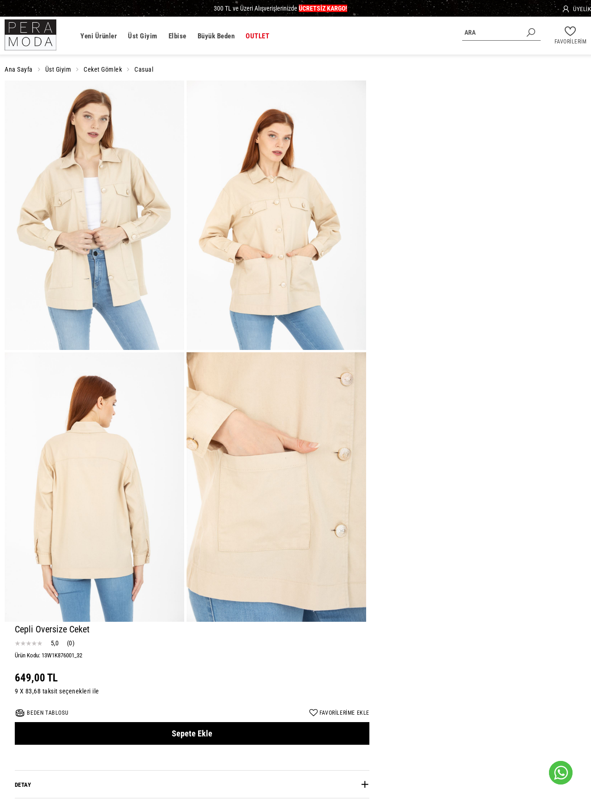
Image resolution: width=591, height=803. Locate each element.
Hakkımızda (94, 733)
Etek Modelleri (356, 757)
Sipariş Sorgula (492, 733)
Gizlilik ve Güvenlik (271, 733)
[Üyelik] (576, 9)
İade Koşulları (362, 733)
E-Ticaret (531, 785)
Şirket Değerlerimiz (140, 733)
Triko (264, 757)
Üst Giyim (142, 36)
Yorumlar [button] (397, 296)
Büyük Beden (216, 36)
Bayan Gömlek (295, 757)
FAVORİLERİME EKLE (561, 169)
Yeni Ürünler (98, 36)
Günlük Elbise (234, 757)
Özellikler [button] (398, 268)
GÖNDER (358, 684)
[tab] (484, 240)
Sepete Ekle (484, 189)
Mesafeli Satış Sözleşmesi (205, 733)
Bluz (325, 757)
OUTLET (257, 36)
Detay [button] (390, 240)
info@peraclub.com (41, 695)
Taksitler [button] (396, 323)
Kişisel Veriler (320, 733)
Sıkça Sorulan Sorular (413, 733)
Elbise (178, 36)
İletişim (457, 733)
